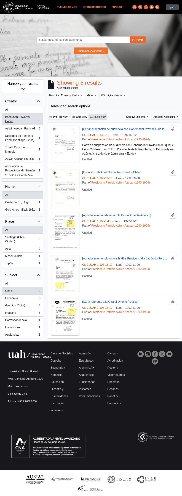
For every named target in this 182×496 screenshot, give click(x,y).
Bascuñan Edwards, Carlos (22, 119)
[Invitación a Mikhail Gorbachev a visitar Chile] (111, 172)
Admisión (85, 353)
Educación (57, 381)
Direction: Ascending (164, 116)
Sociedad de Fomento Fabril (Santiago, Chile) (22, 138)
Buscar (137, 40)
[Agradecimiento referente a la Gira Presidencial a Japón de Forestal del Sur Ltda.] (125, 258)
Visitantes (85, 389)
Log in (171, 7)
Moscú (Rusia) (22, 257)
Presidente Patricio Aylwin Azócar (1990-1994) (120, 139)
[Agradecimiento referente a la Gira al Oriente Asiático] (116, 215)
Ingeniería (56, 410)
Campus (112, 353)
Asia (22, 249)
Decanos (113, 389)
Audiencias (22, 335)
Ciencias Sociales (61, 353)
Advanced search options (71, 106)
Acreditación (115, 360)
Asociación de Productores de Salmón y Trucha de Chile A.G (22, 170)
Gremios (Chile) (22, 306)
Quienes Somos (67, 7)
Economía (22, 299)
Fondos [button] (117, 7)
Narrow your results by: (22, 86)
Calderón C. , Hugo (22, 203)
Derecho (55, 360)
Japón (22, 264)
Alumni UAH (86, 367)
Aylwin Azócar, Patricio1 (22, 129)
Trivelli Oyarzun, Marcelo (22, 149)
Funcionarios (87, 381)
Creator (11, 101)
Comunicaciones (89, 396)
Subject (11, 275)
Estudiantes (86, 360)
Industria (22, 313)
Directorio (113, 381)
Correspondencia (22, 321)
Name (10, 187)
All (6, 109)
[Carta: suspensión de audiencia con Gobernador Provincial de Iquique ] (125, 129)
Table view (98, 116)
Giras (22, 292)
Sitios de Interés (94, 7)
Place (9, 221)
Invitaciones (22, 328)
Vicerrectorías (116, 374)
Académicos (86, 374)
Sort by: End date (136, 116)
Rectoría (112, 367)
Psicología (57, 403)
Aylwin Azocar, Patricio (22, 160)
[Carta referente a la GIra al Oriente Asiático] (110, 301)
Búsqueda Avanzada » (91, 50)
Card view (79, 116)
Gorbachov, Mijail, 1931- (22, 210)
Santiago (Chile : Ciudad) (22, 239)
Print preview (58, 116)
